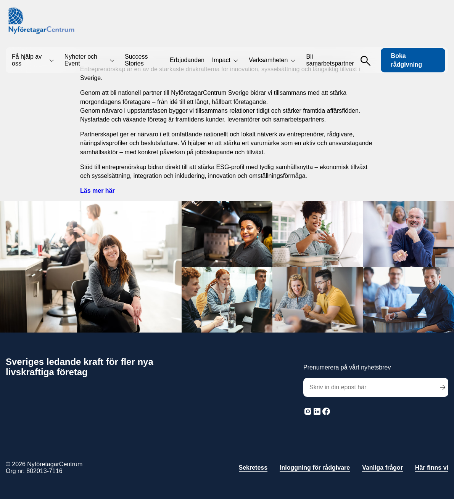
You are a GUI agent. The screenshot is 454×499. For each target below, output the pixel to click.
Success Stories (136, 60)
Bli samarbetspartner (330, 60)
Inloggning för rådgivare (315, 467)
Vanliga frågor (382, 467)
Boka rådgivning (406, 60)
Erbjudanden (187, 60)
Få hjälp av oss (27, 60)
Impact (221, 60)
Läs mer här (97, 190)
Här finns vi (431, 467)
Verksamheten (268, 60)
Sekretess (253, 467)
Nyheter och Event (80, 60)
